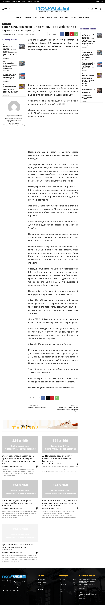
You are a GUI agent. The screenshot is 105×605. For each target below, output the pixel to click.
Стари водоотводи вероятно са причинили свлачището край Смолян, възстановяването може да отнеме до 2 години (10, 50)
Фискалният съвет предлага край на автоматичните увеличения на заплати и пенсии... (59, 503)
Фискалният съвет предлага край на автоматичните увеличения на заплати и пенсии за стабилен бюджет (10, 89)
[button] (100, 9)
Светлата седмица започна (37, 407)
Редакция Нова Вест (10, 34)
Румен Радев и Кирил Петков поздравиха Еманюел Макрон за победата (67, 409)
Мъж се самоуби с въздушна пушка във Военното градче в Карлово (9, 76)
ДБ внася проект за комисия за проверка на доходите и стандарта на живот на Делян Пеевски (88, 93)
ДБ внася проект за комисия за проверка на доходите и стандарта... (18, 547)
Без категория (6, 24)
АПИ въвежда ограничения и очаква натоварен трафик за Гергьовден (10, 65)
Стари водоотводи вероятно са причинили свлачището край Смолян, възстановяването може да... (19, 460)
